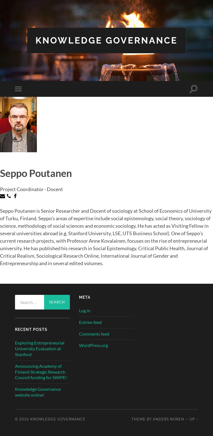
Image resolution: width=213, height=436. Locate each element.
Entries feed (90, 322)
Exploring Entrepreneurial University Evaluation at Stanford (39, 348)
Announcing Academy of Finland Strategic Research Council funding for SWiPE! (41, 371)
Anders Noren (168, 419)
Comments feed (94, 333)
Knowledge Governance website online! (38, 391)
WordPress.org (93, 345)
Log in (84, 310)
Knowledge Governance (107, 40)
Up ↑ (194, 419)
